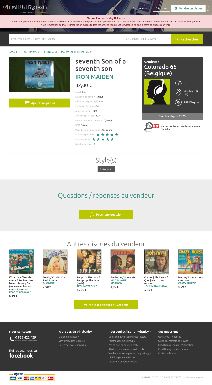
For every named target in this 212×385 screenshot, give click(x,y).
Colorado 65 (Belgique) (160, 70)
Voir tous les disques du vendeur (106, 305)
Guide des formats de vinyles (173, 341)
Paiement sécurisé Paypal (121, 341)
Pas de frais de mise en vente (123, 345)
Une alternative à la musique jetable (127, 336)
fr (208, 6)
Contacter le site (167, 353)
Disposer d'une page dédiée (122, 361)
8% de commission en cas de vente (126, 349)
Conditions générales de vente (174, 349)
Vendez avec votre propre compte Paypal (129, 353)
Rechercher (186, 39)
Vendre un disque (188, 8)
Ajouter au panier (40, 103)
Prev (11, 262)
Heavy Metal (106, 169)
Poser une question (106, 214)
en (208, 10)
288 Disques (192, 102)
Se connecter (140, 8)
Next (200, 262)
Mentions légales (194, 377)
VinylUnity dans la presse (72, 341)
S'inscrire (161, 8)
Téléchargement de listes (121, 357)
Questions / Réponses (169, 336)
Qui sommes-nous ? (69, 336)
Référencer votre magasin (72, 345)
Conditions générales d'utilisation (175, 345)
